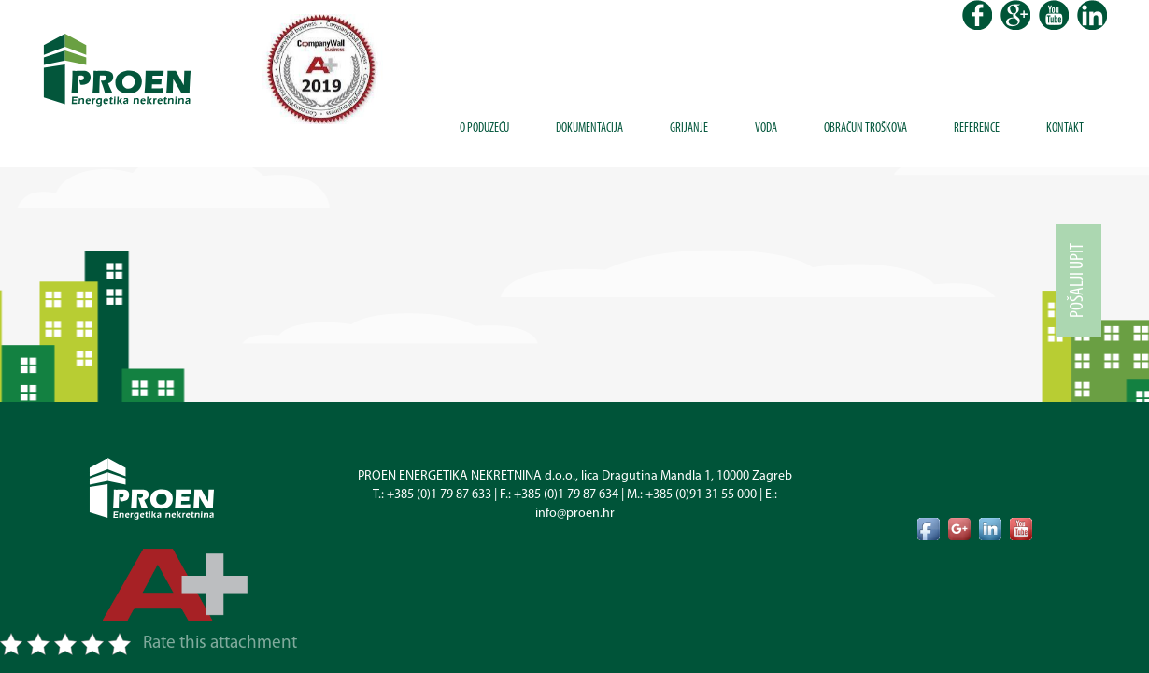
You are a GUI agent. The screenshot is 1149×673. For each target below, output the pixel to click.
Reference (977, 129)
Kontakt (1065, 129)
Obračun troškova (865, 129)
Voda (766, 129)
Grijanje (689, 129)
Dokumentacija (589, 129)
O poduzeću (484, 129)
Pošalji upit (1078, 280)
